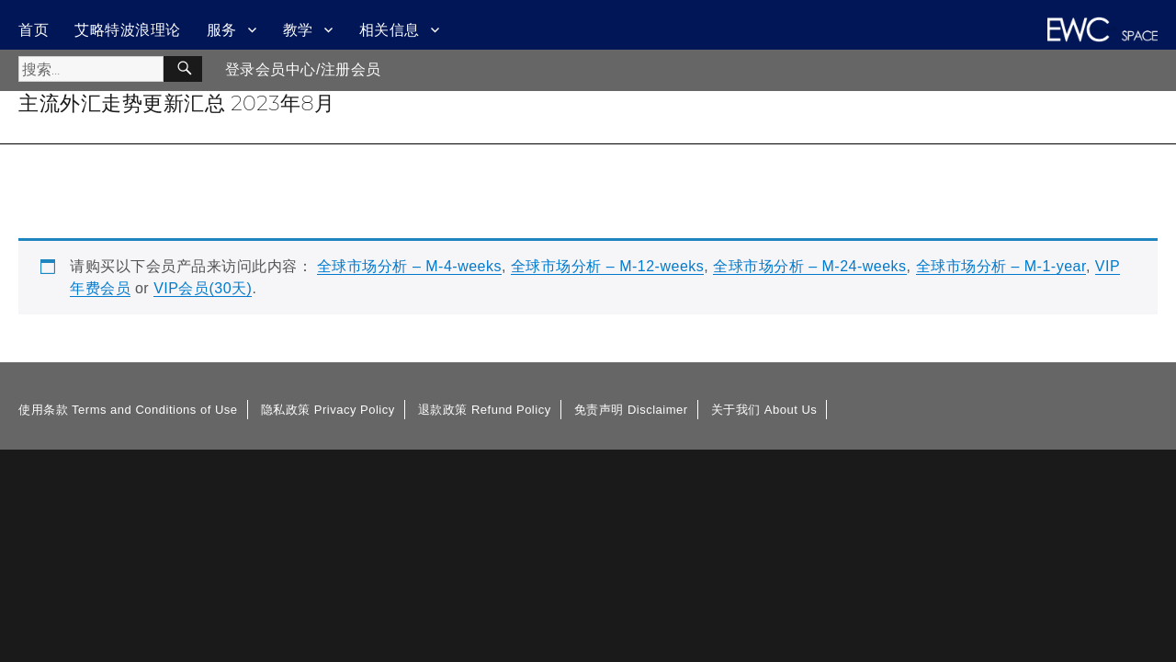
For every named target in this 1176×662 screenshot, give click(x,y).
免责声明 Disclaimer (631, 410)
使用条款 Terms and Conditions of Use (128, 410)
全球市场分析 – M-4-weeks (409, 266)
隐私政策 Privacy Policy (328, 410)
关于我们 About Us (764, 410)
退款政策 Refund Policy (484, 410)
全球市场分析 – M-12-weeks (607, 266)
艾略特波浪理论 (127, 30)
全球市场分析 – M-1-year (1001, 266)
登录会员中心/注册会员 (303, 69)
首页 (33, 30)
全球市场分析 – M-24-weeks (809, 266)
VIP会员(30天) (202, 288)
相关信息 (389, 30)
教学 (298, 30)
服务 (222, 30)
